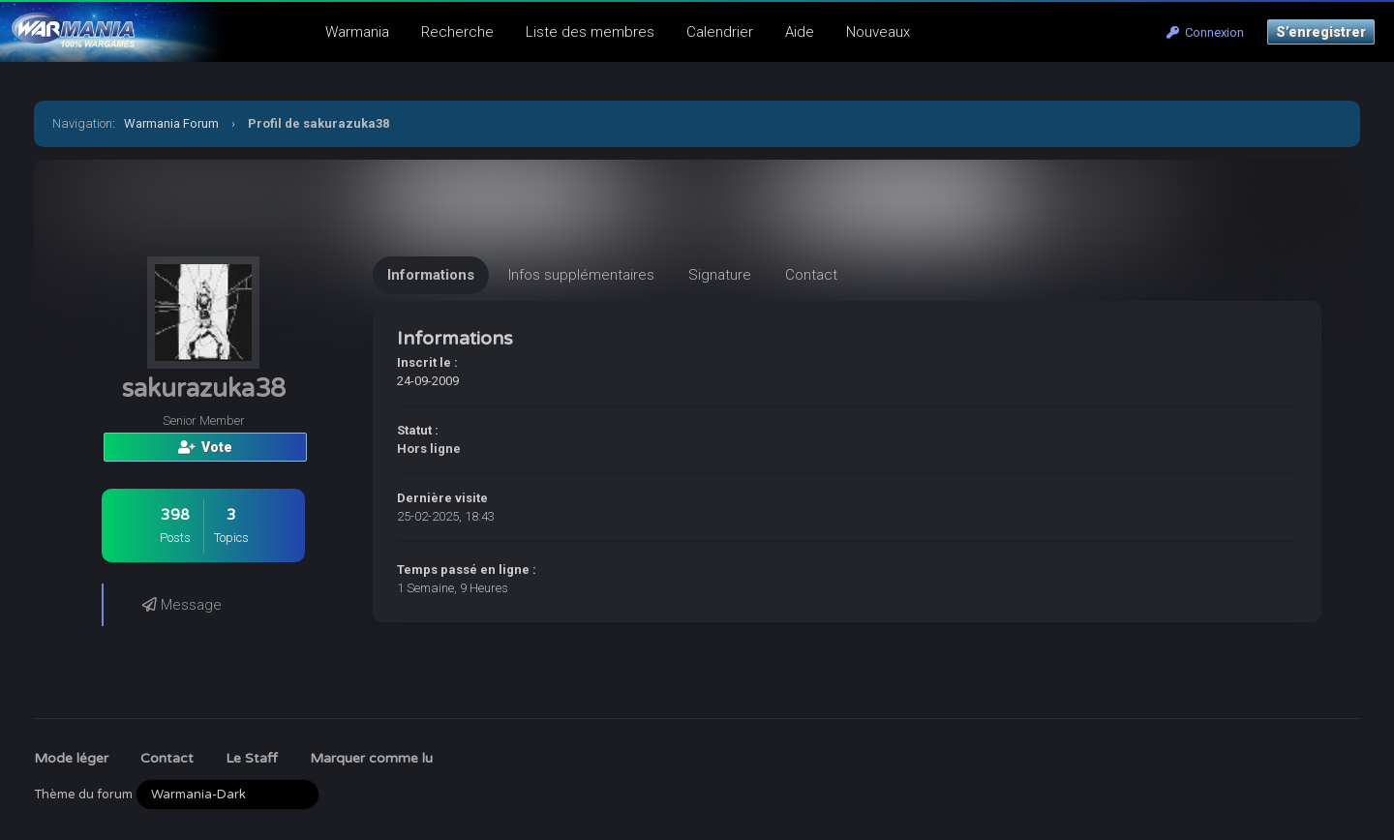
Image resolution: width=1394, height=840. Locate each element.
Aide (799, 32)
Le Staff (252, 758)
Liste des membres (590, 32)
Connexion (1205, 32)
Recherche (457, 32)
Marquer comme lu (371, 758)
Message (182, 605)
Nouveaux (878, 32)
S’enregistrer (1321, 32)
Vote (205, 447)
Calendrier (719, 32)
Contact (167, 758)
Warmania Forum (171, 123)
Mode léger (71, 758)
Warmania (357, 32)
